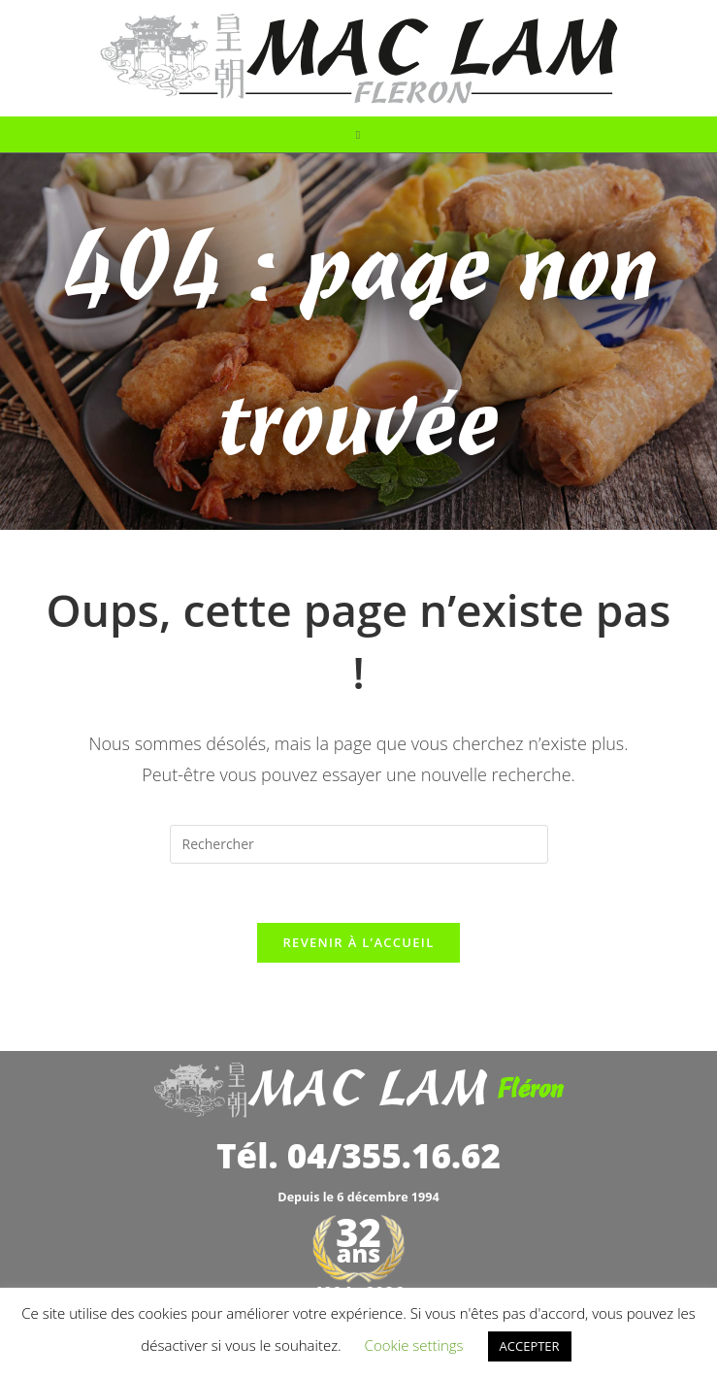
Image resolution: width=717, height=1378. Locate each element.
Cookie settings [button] (414, 1345)
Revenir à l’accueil (358, 942)
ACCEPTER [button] (530, 1346)
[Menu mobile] (358, 134)
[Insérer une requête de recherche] (359, 844)
